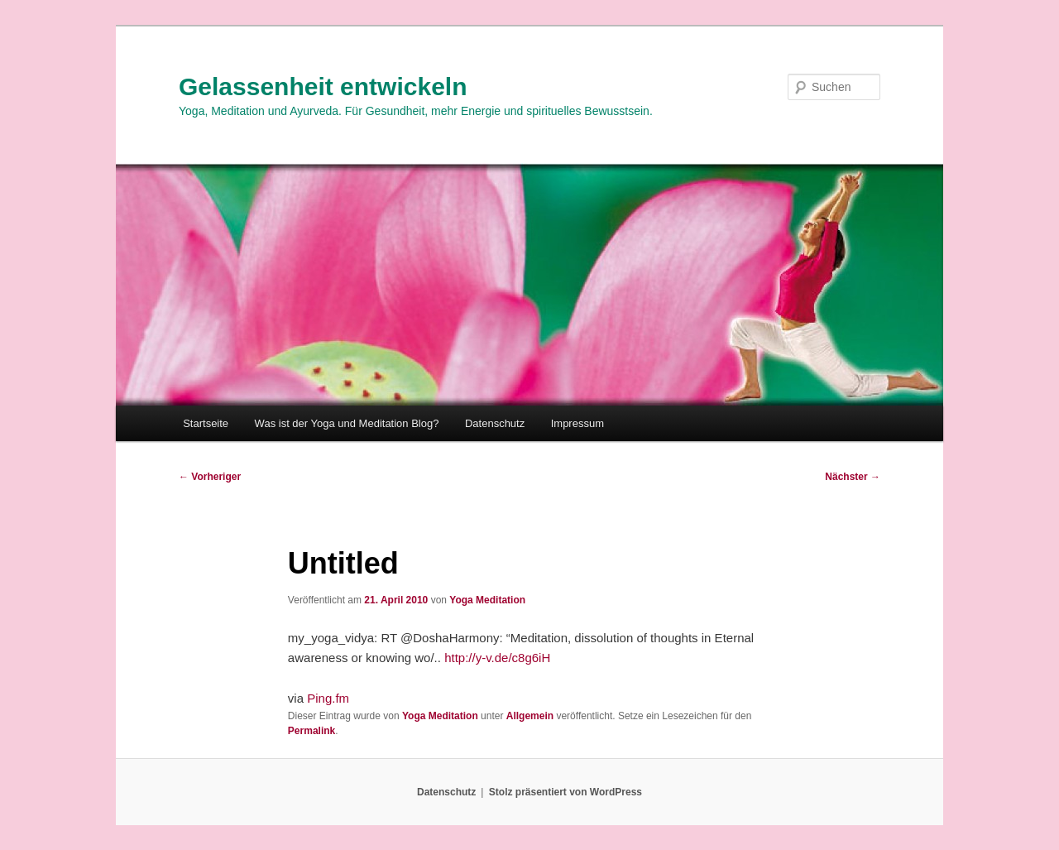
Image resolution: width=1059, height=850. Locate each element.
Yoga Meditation (487, 600)
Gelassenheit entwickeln (323, 86)
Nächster (852, 477)
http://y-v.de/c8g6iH (497, 658)
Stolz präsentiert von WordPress (565, 792)
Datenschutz (495, 423)
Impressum (577, 423)
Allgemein (529, 716)
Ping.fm (328, 698)
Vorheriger (210, 477)
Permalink (311, 731)
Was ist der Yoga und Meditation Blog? (347, 423)
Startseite (205, 423)
